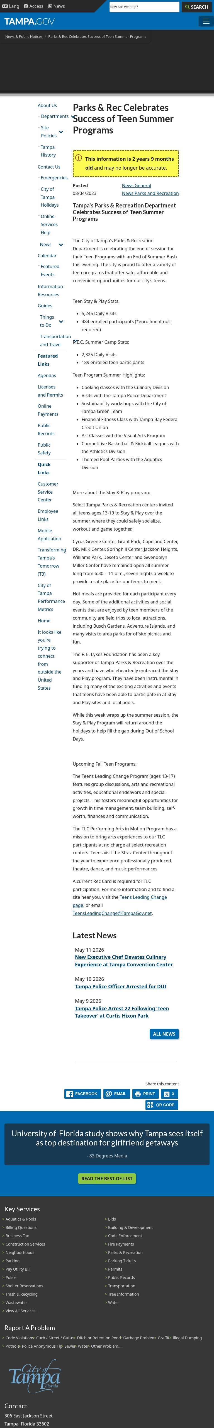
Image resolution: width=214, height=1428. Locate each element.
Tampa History (48, 151)
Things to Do (47, 321)
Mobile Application (49, 535)
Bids (112, 1219)
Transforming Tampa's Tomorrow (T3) (52, 562)
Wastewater (16, 1302)
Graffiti (164, 1337)
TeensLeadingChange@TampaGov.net (112, 913)
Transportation (121, 1285)
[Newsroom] (56, 6)
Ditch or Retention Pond (99, 1337)
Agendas (47, 375)
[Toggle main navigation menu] (206, 21)
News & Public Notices (23, 36)
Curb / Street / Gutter (55, 1337)
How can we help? (124, 6)
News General (136, 185)
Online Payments (48, 410)
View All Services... (22, 1310)
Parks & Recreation (125, 1252)
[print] (145, 1094)
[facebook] (82, 1094)
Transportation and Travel (53, 340)
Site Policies (49, 132)
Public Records (46, 429)
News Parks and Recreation (150, 193)
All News (164, 1034)
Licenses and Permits (50, 391)
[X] (169, 1094)
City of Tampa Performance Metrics (51, 597)
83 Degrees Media (108, 1156)
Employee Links (48, 515)
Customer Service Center (48, 492)
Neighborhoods (20, 1252)
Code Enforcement (125, 1235)
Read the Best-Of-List (107, 1178)
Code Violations (20, 1337)
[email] (116, 1094)
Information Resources (50, 290)
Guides (45, 306)
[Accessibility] (33, 6)
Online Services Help (49, 224)
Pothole (13, 1346)
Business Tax (17, 1235)
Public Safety (44, 449)
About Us (47, 105)
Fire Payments (121, 1244)
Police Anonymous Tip (42, 1346)
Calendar (47, 256)
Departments (53, 116)
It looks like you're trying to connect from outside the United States (50, 660)
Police (11, 1277)
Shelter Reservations (24, 1285)
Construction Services (25, 1244)
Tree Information (123, 1294)
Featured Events (50, 270)
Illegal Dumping (187, 1337)
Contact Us (49, 167)
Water (113, 1302)
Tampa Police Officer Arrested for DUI (120, 986)
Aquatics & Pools (21, 1219)
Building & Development (130, 1227)
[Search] (197, 7)
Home (44, 621)
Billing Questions (21, 1227)
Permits (115, 1269)
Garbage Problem (139, 1337)
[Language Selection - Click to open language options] (10, 6)
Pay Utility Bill (18, 1269)
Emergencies (53, 178)
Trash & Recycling (22, 1294)
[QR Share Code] (161, 1105)
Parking (13, 1260)
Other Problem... (106, 1346)
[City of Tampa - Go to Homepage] (29, 21)
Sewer (70, 1346)
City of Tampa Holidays (50, 197)
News (46, 244)
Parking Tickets (122, 1260)
